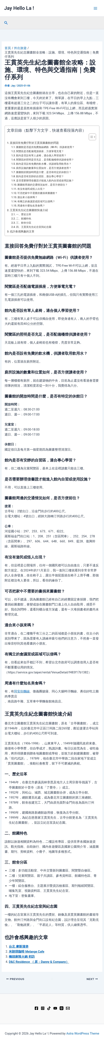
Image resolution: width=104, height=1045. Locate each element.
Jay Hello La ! (19, 8)
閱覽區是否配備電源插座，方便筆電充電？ (40, 151)
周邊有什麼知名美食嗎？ (31, 205)
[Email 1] (68, 1008)
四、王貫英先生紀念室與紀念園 (33, 227)
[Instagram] (43, 1008)
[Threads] (61, 1008)
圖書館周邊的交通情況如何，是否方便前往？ (42, 184)
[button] (6, 22)
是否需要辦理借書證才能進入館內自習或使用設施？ (45, 180)
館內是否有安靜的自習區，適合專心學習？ (40, 176)
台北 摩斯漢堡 (18, 946)
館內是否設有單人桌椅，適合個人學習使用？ (41, 155)
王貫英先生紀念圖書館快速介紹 (29, 210)
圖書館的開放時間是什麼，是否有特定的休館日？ (43, 172)
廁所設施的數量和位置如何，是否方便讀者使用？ (43, 168)
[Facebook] (36, 1008)
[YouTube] (55, 1008)
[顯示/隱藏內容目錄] (90, 136)
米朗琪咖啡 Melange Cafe (26, 951)
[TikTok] (49, 1008)
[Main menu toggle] (95, 8)
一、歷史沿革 (23, 214)
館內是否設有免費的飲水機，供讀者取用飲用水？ (43, 163)
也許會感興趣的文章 (22, 231)
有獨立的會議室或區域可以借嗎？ (36, 201)
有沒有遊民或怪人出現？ (31, 188)
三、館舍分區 (23, 222)
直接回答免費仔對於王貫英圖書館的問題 (34, 142)
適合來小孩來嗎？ (27, 197)
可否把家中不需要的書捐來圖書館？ (37, 193)
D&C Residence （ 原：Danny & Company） (39, 962)
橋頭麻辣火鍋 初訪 (22, 956)
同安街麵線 (22, 691)
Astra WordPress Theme (82, 1033)
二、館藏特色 (23, 218)
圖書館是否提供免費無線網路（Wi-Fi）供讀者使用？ (45, 147)
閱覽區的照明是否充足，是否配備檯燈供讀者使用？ (45, 159)
